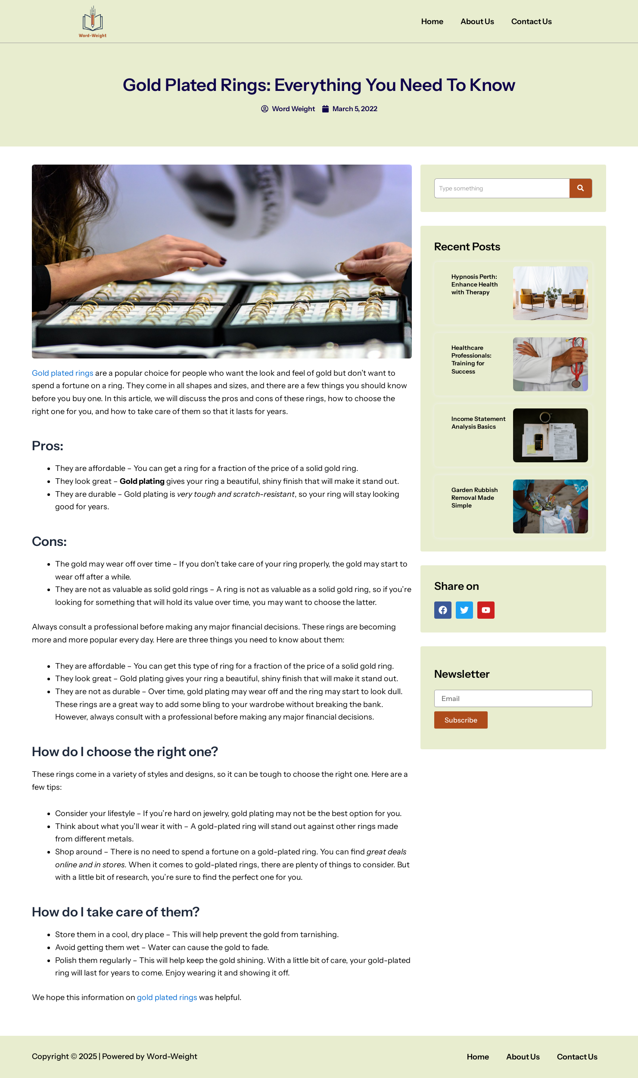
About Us (477, 21)
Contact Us (531, 21)
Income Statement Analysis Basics (478, 422)
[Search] (502, 188)
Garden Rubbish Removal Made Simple (474, 497)
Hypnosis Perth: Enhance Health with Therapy (474, 284)
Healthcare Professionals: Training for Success (471, 359)
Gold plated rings (62, 373)
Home (432, 21)
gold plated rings (167, 997)
